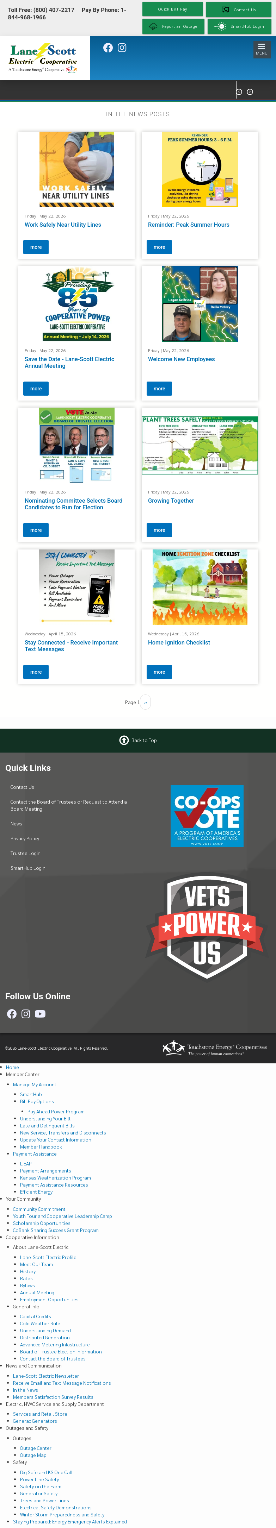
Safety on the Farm (40, 1486)
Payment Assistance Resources (54, 1184)
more (36, 247)
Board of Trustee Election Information (61, 1351)
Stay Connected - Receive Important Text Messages (71, 646)
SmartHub (31, 1094)
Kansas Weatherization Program (55, 1177)
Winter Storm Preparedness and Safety (62, 1514)
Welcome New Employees (181, 359)
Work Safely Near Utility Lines (63, 224)
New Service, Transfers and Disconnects (63, 1132)
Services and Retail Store (40, 1413)
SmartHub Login (28, 867)
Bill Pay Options (37, 1101)
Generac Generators (35, 1420)
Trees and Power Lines (44, 1500)
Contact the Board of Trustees (53, 1358)
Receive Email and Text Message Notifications (62, 1382)
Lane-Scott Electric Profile (48, 1257)
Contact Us (22, 787)
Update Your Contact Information (55, 1139)
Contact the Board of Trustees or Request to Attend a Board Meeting (69, 805)
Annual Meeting (37, 1292)
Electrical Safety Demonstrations (56, 1507)
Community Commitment (39, 1209)
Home (12, 1067)
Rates (26, 1278)
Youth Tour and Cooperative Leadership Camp (62, 1216)
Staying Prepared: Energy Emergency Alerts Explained (70, 1521)
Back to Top (144, 740)
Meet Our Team (36, 1264)
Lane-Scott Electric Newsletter (46, 1375)
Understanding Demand (45, 1330)
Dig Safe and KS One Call (46, 1472)
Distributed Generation (45, 1337)
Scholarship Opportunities (41, 1223)
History (28, 1271)
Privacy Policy (25, 838)
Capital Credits (35, 1316)
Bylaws (27, 1285)
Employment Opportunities (49, 1299)
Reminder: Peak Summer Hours (188, 224)
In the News (25, 1389)
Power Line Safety (39, 1479)
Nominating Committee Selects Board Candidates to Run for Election (74, 504)
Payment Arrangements (45, 1170)
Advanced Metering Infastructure (55, 1344)
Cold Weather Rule (40, 1323)
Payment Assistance (35, 1153)
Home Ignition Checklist (179, 642)
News (16, 823)
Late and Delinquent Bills (47, 1125)
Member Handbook (41, 1146)
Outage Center (35, 1448)
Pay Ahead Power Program (56, 1111)
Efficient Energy (36, 1191)
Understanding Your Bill (45, 1118)
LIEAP (26, 1163)
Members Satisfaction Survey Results (53, 1397)
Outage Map (33, 1455)
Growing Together (171, 500)
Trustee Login (26, 853)
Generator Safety (38, 1493)
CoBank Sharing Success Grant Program (56, 1230)
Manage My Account (34, 1084)
